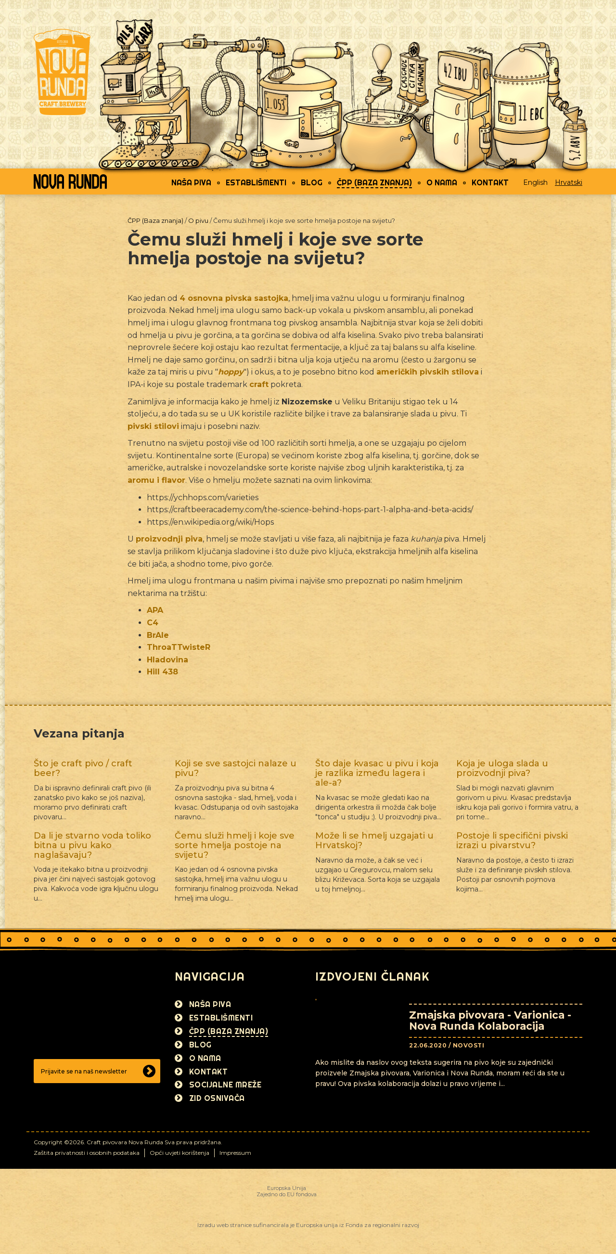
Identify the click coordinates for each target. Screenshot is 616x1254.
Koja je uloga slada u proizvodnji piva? (502, 768)
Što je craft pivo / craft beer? (83, 768)
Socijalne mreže (225, 1084)
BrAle (158, 635)
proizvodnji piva (169, 538)
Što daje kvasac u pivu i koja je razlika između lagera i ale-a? (377, 773)
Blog (311, 182)
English (535, 182)
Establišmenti (256, 182)
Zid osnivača (217, 1098)
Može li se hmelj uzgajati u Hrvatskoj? (374, 840)
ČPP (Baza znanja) (374, 182)
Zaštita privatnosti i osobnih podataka (87, 1152)
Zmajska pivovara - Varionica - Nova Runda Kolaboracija (490, 1020)
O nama (441, 182)
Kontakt (490, 182)
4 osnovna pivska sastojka (234, 298)
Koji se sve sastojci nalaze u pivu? (235, 768)
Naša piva (191, 182)
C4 (152, 622)
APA (155, 610)
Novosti (469, 1045)
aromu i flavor (156, 480)
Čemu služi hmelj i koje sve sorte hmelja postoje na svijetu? (235, 845)
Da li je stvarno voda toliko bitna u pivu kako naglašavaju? (92, 845)
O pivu (198, 220)
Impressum (235, 1152)
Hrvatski (568, 182)
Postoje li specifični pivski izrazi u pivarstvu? (512, 840)
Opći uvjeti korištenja (179, 1152)
